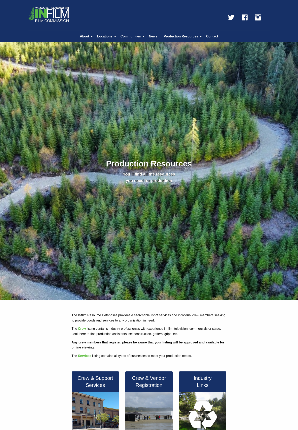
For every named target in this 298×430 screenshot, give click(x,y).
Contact (212, 36)
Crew (82, 328)
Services (84, 356)
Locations (104, 36)
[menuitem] (85, 36)
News (153, 36)
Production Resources (181, 36)
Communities (131, 36)
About (84, 36)
